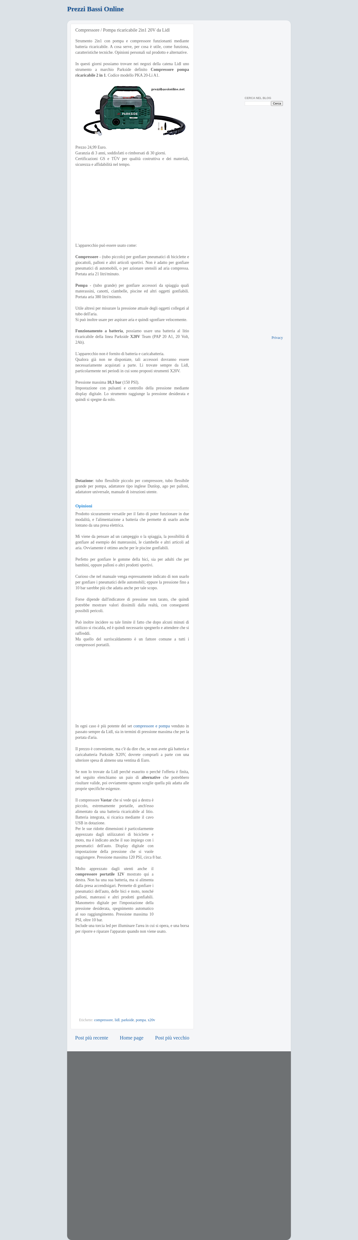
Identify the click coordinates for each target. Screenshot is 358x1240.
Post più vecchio (172, 1038)
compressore (103, 1020)
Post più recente (91, 1038)
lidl (117, 1020)
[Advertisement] (132, 205)
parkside (127, 1020)
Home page (132, 1038)
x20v (151, 1020)
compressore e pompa (152, 726)
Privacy (277, 338)
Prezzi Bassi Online (95, 9)
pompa (141, 1020)
